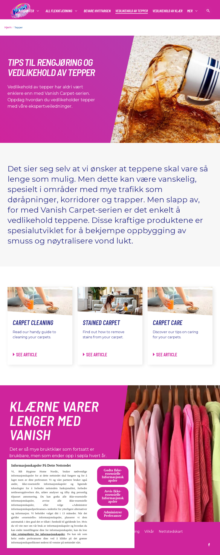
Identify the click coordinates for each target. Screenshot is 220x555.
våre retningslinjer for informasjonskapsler (38, 534)
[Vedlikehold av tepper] (131, 11)
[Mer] (190, 11)
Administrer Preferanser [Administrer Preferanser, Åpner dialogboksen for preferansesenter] (113, 513)
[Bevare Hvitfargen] (97, 11)
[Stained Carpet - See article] (95, 354)
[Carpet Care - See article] (165, 354)
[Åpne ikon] (208, 10)
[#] (26, 11)
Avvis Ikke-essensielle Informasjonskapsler (113, 496)
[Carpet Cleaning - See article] (25, 354)
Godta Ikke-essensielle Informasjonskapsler (113, 475)
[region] (70, 503)
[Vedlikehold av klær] (167, 11)
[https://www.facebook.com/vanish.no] (209, 544)
